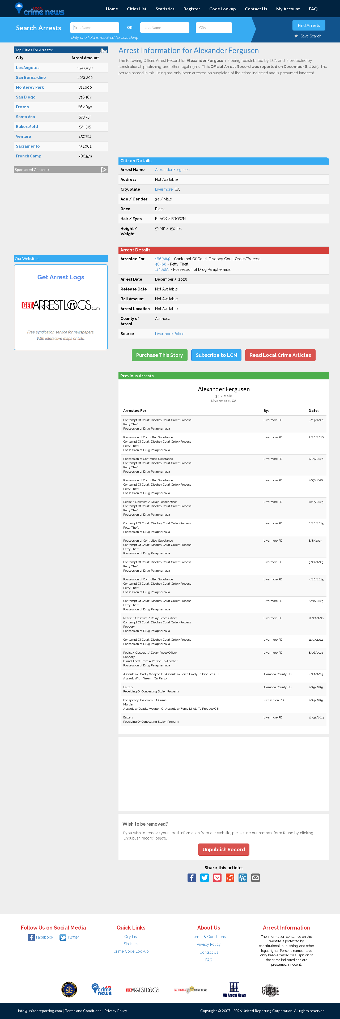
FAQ (313, 8)
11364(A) (162, 269)
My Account (288, 8)
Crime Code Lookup (131, 951)
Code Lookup (222, 8)
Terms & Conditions (209, 937)
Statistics (165, 8)
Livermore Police (169, 334)
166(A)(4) (162, 259)
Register (192, 8)
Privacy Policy (209, 944)
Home (112, 8)
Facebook (40, 937)
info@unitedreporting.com (40, 1010)
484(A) (160, 264)
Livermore (164, 189)
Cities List (137, 8)
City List (131, 937)
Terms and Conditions (83, 1010)
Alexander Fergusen (172, 170)
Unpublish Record (224, 849)
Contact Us (256, 8)
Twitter (69, 937)
